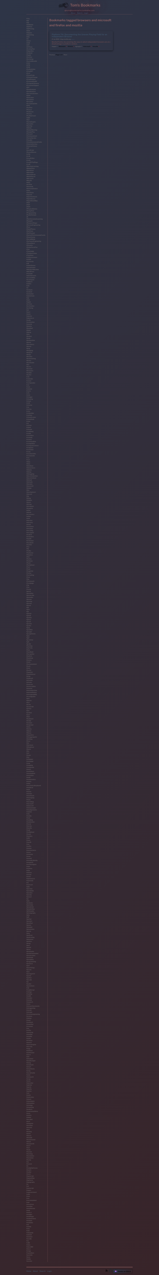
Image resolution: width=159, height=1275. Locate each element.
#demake (29, 484)
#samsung (29, 1032)
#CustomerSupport (32, 85)
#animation (30, 294)
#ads (28, 286)
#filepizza (29, 555)
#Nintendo (29, 186)
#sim (27, 1056)
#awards (29, 324)
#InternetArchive (31, 144)
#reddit (28, 996)
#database (29, 466)
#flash (28, 563)
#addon (28, 284)
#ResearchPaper (31, 223)
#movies (29, 826)
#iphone (29, 700)
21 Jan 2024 (56, 39)
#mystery (29, 836)
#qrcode (29, 980)
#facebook (29, 543)
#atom (28, 314)
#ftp (27, 585)
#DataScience (31, 91)
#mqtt (28, 830)
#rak (27, 988)
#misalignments (31, 810)
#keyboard (29, 719)
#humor (28, 670)
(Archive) (72, 39)
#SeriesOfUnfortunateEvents (35, 235)
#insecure (29, 684)
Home (28, 1271)
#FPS (28, 105)
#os (27, 882)
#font (28, 567)
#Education (30, 97)
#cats (28, 387)
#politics (29, 941)
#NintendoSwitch (32, 188)
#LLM (28, 156)
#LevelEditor (30, 158)
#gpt (27, 638)
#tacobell (29, 1119)
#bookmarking (31, 358)
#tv (27, 1166)
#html (28, 668)
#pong (28, 943)
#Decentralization (32, 93)
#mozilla (29, 828)
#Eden (28, 95)
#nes (28, 844)
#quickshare (30, 986)
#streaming (30, 1107)
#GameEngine (31, 122)
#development (31, 492)
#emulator (29, 528)
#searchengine (31, 1044)
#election (29, 520)
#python (29, 978)
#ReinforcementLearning (34, 219)
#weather (29, 1206)
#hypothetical (30, 674)
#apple (54, 46)
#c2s (28, 377)
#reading (29, 994)
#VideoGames (30, 265)
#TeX (28, 249)
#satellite (29, 1034)
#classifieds (30, 419)
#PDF (28, 203)
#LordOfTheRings (32, 162)
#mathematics (31, 779)
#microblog (30, 802)
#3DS (28, 31)
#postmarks (30, 951)
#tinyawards (30, 1143)
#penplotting (30, 909)
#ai (27, 288)
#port (28, 945)
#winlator (29, 1237)
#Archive (29, 57)
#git (27, 611)
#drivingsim (30, 506)
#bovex (28, 366)
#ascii (28, 312)
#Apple (28, 55)
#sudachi (29, 1109)
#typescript (30, 1176)
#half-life (29, 648)
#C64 (28, 63)
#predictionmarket (32, 953)
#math (28, 777)
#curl (28, 460)
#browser (29, 368)
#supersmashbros (32, 1111)
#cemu (28, 391)
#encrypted (30, 532)
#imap (28, 676)
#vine (28, 1196)
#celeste (29, 389)
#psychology (30, 967)
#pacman (29, 889)
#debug (28, 472)
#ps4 (28, 965)
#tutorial (29, 1164)
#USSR (28, 259)
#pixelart (29, 921)
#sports (28, 1087)
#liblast (28, 731)
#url (27, 1186)
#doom (28, 502)
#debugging (30, 474)
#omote (28, 874)
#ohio (28, 870)
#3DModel (29, 24)
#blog (28, 348)
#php (28, 915)
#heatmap (29, 658)
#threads (29, 1137)
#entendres (30, 536)
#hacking (29, 646)
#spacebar (29, 1083)
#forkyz (28, 573)
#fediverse (29, 553)
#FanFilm (29, 107)
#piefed (28, 919)
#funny (28, 589)
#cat (27, 385)
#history (29, 660)
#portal (28, 947)
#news (28, 852)
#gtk (27, 642)
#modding (29, 820)
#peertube (29, 905)
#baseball (29, 328)
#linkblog (29, 739)
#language (29, 725)
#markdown (30, 771)
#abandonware (31, 275)
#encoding (29, 530)
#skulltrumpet (30, 1061)
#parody (29, 895)
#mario (28, 769)
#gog (28, 627)
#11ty (28, 18)
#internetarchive (31, 690)
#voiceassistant (31, 1200)
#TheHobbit (30, 251)
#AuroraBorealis (31, 61)
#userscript (30, 1188)
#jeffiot (28, 708)
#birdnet (29, 336)
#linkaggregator (31, 737)
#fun (27, 587)
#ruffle (28, 1030)
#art (27, 310)
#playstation (30, 929)
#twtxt (28, 1174)
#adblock (29, 281)
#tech (28, 1121)
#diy (27, 496)
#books (28, 360)
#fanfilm (29, 545)
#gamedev (29, 597)
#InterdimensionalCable (34, 142)
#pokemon (29, 939)
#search (29, 1042)
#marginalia (30, 767)
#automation (30, 322)
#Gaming (29, 126)
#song (28, 1079)
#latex (28, 727)
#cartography (30, 383)
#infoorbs (29, 680)
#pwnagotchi (30, 974)
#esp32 (28, 538)
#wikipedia (29, 1233)
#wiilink (28, 1226)
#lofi (27, 753)
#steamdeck (30, 1101)
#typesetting (30, 1178)
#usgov (28, 1190)
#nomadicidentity (32, 860)
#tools (28, 1150)
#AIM (28, 43)
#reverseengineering (33, 1014)
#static (28, 1095)
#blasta (28, 346)
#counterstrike (31, 453)
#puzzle (28, 969)
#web (28, 1210)
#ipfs (28, 698)
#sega (28, 1048)
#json (28, 715)
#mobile (29, 816)
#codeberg (29, 431)
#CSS (28, 67)
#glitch (28, 619)
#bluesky (29, 356)
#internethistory (31, 692)
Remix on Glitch (123, 1271)
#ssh (27, 1093)
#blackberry (30, 344)
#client (28, 427)
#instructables (31, 686)
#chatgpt (29, 397)
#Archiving (29, 59)
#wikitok (29, 1235)
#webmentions (31, 1218)
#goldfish (29, 630)
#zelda (28, 1259)
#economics (30, 514)
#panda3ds (30, 891)
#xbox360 (29, 1247)
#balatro (29, 326)
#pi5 (27, 917)
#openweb (29, 880)
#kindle (28, 721)
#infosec (29, 682)
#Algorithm (30, 51)
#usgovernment (31, 1192)
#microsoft (29, 804)
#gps (28, 636)
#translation (30, 1156)
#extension (30, 540)
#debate (29, 470)
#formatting (30, 575)
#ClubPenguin (31, 79)
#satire (28, 1038)
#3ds (28, 37)
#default (29, 480)
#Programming (31, 213)
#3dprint (29, 33)
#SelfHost (29, 231)
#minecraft (30, 806)
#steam (28, 1099)
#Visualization (30, 267)
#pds (28, 901)
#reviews (29, 1016)
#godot (28, 625)
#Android (29, 53)
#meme (28, 791)
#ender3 (29, 534)
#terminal (29, 1125)
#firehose (29, 561)
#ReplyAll (29, 221)
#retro (28, 1004)
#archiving (29, 308)
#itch (28, 702)
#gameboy (29, 593)
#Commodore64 (31, 81)
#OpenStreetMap (32, 201)
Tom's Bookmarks (79, 5)
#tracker (29, 1152)
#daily (28, 462)
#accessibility (30, 277)
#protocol (29, 963)
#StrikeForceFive (31, 247)
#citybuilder (30, 413)
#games (29, 599)
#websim (29, 1220)
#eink (28, 518)
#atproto (29, 316)
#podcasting (30, 937)
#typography (30, 1182)
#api (27, 298)
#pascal (29, 897)
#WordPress (30, 271)
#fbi (27, 549)
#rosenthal (29, 1024)
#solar (28, 1075)
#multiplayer (30, 832)
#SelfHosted (30, 233)
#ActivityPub (30, 49)
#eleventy (29, 522)
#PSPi (28, 207)
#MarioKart (30, 170)
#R (27, 217)
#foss (28, 577)
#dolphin (29, 500)
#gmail (28, 621)
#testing (29, 1131)
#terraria (29, 1127)
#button (28, 375)
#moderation (30, 822)
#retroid (28, 1010)
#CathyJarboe (30, 69)
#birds (28, 338)
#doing (28, 498)
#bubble (29, 373)
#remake (29, 998)
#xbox (28, 1245)
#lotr (27, 757)
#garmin (29, 603)
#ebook (28, 512)
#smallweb (29, 1065)
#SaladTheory (30, 229)
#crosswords (30, 455)
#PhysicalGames (31, 209)
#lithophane (30, 747)
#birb (28, 334)
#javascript (30, 706)
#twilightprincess (32, 1168)
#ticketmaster (30, 1139)
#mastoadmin (30, 773)
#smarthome (30, 1069)
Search (79, 13)
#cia (27, 407)
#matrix (28, 781)
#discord (29, 494)
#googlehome (30, 634)
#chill (28, 403)
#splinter (29, 1085)
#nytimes (29, 868)
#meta (28, 799)
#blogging (29, 350)
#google (78, 46)
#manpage (29, 761)
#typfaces (29, 1180)
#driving (29, 504)
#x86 (28, 1243)
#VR (27, 263)
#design (29, 488)
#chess (28, 401)
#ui (27, 1184)
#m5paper (29, 759)
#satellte (29, 1036)
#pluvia (28, 931)
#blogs (28, 354)
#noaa (28, 856)
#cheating (29, 399)
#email (28, 524)
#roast (28, 1020)
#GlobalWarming (31, 130)
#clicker (29, 425)
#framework (30, 581)
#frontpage (30, 583)
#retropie (29, 1012)
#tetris (28, 1133)
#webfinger (30, 1216)
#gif (27, 607)
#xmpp (28, 1251)
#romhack (29, 1022)
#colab (28, 433)
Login (86, 13)
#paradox (29, 893)
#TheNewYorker (31, 253)
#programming (31, 961)
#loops (28, 755)
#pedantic (29, 903)
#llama (28, 749)
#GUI (28, 120)
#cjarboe (29, 415)
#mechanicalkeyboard (33, 785)
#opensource (30, 878)
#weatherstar (30, 1208)
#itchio (28, 704)
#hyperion (29, 672)
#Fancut (29, 109)
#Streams (29, 245)
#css (27, 458)
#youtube (29, 1255)
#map (28, 763)
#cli (27, 423)
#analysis (29, 290)
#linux (28, 741)
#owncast (29, 884)
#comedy (29, 437)
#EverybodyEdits (31, 103)
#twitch (28, 1170)
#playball (29, 927)
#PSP (28, 205)
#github (28, 613)
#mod (28, 818)
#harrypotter (30, 654)
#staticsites (30, 1097)
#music (28, 834)
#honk (28, 666)
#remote (29, 1000)
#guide (28, 644)
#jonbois (29, 712)
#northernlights (31, 864)
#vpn (28, 1202)
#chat (28, 395)
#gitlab (28, 615)
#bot (27, 364)
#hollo (28, 662)
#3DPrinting (30, 29)
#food (28, 569)
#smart (28, 1067)
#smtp (28, 1071)
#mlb (28, 814)
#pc (27, 899)
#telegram (29, 1123)
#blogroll (29, 352)
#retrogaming (30, 1008)
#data (28, 464)
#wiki (28, 1230)
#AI (27, 39)
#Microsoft (29, 178)
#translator (30, 1158)
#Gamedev (29, 124)
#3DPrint (29, 27)
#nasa (28, 840)
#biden (28, 330)
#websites (29, 1222)
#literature (29, 745)
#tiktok (28, 1141)
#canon (28, 381)
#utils (28, 1194)
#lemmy (29, 729)
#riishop (28, 1018)
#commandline (31, 441)
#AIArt (28, 41)
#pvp (28, 971)
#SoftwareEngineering (33, 241)
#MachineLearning (32, 166)
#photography (30, 913)
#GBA (28, 118)
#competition (30, 443)
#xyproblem (30, 1253)
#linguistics (30, 735)
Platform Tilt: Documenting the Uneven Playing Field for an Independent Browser (79, 35)
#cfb (27, 393)
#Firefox (29, 114)
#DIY (28, 87)
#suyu (28, 1113)
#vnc (28, 1198)
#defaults (29, 482)
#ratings (29, 992)
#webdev (29, 1214)
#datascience (30, 468)
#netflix (28, 846)
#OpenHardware (31, 196)
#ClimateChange (31, 77)
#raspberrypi (30, 990)
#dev (28, 490)
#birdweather (30, 340)
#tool (28, 1148)
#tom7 (28, 1146)
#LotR (28, 164)
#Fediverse (29, 112)
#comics (29, 439)
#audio (28, 320)
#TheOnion (29, 255)
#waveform (30, 1204)
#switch (28, 1115)
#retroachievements (32, 1006)
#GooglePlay (30, 132)
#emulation (30, 526)
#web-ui (29, 1212)
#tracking (29, 1154)
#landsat (29, 723)
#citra (28, 411)
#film (28, 557)
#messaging (30, 797)
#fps (27, 579)
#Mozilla (29, 180)
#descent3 (29, 486)
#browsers (29, 371)
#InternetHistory (31, 146)
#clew (28, 421)
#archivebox (30, 306)
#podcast (29, 935)
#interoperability (31, 694)
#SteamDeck (30, 243)
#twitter (28, 1172)
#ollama (29, 872)
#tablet (28, 1117)
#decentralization (32, 476)
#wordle (29, 1239)
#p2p (28, 887)
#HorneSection (31, 138)
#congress (29, 447)
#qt (27, 982)
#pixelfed (29, 923)
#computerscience (32, 445)
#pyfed (28, 976)
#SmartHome (30, 237)
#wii (27, 1224)
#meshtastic (30, 795)
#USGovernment (31, 257)
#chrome (29, 405)
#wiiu (28, 1228)
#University (30, 261)
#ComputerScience (32, 83)
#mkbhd (29, 812)
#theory (28, 1135)
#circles (29, 409)
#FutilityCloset (31, 116)
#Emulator (29, 101)
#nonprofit (29, 862)
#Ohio (28, 190)
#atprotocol (30, 318)
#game (28, 591)
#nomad (29, 858)
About (73, 13)
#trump (28, 1160)
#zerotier (29, 1261)
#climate (29, 429)
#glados (29, 617)
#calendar (29, 379)
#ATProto (29, 47)
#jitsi (27, 710)
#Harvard (29, 134)
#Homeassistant (31, 136)
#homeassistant (31, 664)
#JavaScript (30, 150)
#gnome (29, 623)
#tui (27, 1162)
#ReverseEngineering (33, 225)
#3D (27, 22)
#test (28, 1129)
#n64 (28, 838)
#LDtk (28, 154)
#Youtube (29, 273)
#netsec (29, 848)
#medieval (29, 787)
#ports (28, 949)
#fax (27, 547)
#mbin (28, 783)
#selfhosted (30, 1052)
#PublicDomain (31, 215)
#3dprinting (30, 35)
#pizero (28, 925)
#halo (28, 650)
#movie (28, 824)
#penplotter (30, 907)
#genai (28, 605)
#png (28, 933)
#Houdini (29, 140)
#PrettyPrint (30, 211)
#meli (28, 789)
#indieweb (29, 678)
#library (28, 733)
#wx (27, 1241)
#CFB (28, 65)
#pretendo (29, 957)
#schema (29, 1040)
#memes (29, 793)
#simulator (29, 1058)
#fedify (28, 551)
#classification (31, 417)
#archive (29, 304)
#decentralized (31, 478)
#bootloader (30, 362)
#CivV (28, 73)
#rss (27, 1028)
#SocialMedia (30, 239)
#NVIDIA (29, 184)
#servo (28, 1054)
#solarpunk (30, 1077)
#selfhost (29, 1050)
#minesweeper (31, 808)
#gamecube (30, 595)
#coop (28, 451)
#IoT (27, 148)
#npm (28, 866)
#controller (30, 449)
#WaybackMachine (32, 269)
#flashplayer (30, 565)
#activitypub (30, 279)
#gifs (28, 609)
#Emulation (30, 99)
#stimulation (30, 1103)
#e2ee (28, 510)
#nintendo (29, 854)
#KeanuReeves (31, 152)
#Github (28, 128)
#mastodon (30, 775)
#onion (28, 876)
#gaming (29, 601)
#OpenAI (29, 194)
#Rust (28, 227)
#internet (29, 688)
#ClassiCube (30, 75)
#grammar (29, 640)
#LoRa (28, 160)
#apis (28, 300)
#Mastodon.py (30, 174)
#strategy (29, 1105)
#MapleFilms (30, 168)
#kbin (28, 717)
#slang (28, 1063)
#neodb (28, 842)
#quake (28, 984)
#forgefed (29, 571)
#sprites (29, 1091)
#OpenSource (30, 199)
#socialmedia (30, 1073)
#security (29, 1046)
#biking (28, 332)
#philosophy (30, 911)
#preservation (30, 955)
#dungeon (29, 508)
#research (29, 1002)
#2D (27, 20)
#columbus (30, 435)
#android (29, 292)
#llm (27, 751)
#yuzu (28, 1257)
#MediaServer (30, 176)
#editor (28, 516)
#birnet (28, 342)
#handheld (29, 652)
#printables (30, 959)
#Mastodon (30, 172)
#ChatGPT (29, 71)
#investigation (30, 696)
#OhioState (30, 192)
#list (27, 743)
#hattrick (29, 656)
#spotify (29, 1089)
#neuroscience (31, 850)
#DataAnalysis (31, 89)
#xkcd (28, 1249)
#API (28, 45)
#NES (28, 182)
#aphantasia (30, 296)
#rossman (29, 1026)
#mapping (29, 765)
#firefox (29, 559)
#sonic (28, 1081)
